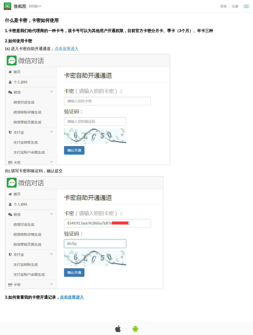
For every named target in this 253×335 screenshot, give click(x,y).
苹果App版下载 (118, 329)
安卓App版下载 (135, 329)
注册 (235, 6)
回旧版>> (35, 6)
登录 (223, 6)
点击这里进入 (66, 49)
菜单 (246, 6)
